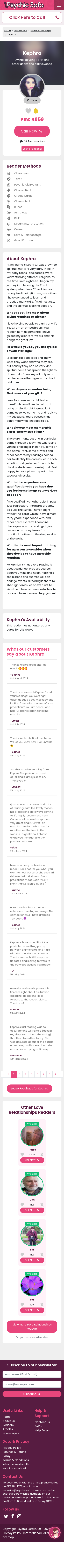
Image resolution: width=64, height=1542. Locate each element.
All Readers (20, 30)
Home (7, 30)
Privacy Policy (12, 1448)
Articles (8, 1429)
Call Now (32, 131)
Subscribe (32, 1394)
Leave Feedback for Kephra (29, 1088)
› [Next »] (60, 1074)
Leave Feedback (32, 148)
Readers (8, 1425)
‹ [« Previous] (3, 1074)
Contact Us (42, 1422)
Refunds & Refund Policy (14, 1454)
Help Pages (42, 1430)
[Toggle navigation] (59, 5)
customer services (14, 1497)
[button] (32, 17)
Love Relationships (41, 30)
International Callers (37, 1533)
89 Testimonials (32, 141)
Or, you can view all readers (32, 1337)
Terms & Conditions (16, 1460)
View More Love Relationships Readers (32, 1327)
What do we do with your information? (16, 1466)
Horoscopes (11, 1433)
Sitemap (8, 1537)
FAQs (38, 1426)
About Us (9, 1421)
